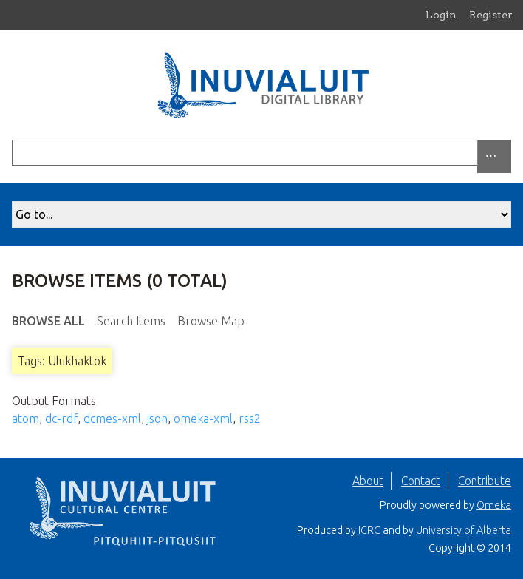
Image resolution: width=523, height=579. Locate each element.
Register (491, 15)
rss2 (250, 418)
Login (441, 15)
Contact (420, 480)
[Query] (261, 153)
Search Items (131, 321)
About (367, 480)
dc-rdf (61, 418)
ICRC (369, 530)
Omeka (493, 505)
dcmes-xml (112, 418)
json (157, 418)
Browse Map (211, 321)
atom (25, 418)
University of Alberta (463, 530)
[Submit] (507, 153)
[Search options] (494, 156)
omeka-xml (203, 418)
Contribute (484, 480)
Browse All (48, 321)
